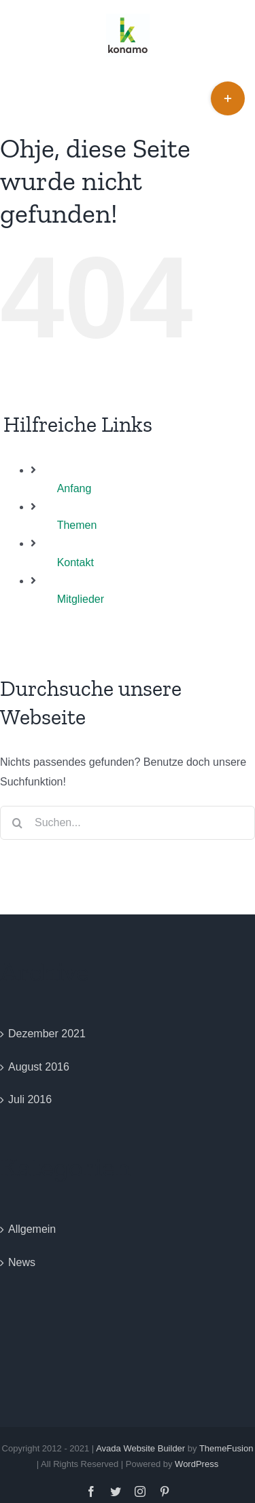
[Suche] (17, 823)
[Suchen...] (127, 823)
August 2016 (38, 1067)
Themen (77, 525)
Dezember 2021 (47, 1033)
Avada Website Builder (140, 1448)
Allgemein (32, 1229)
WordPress (196, 1464)
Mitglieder (80, 599)
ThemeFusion (226, 1448)
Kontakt (75, 562)
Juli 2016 (30, 1099)
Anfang (74, 488)
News (21, 1262)
